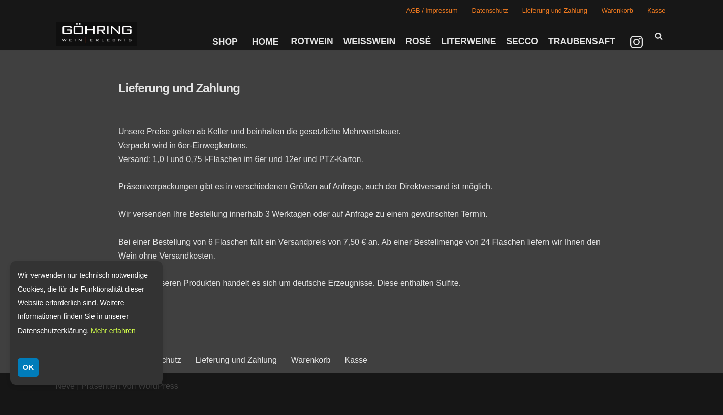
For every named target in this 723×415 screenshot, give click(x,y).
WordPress (158, 385)
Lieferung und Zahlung (554, 10)
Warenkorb (617, 10)
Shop (225, 42)
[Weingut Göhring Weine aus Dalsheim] (96, 34)
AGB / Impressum (432, 10)
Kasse (656, 10)
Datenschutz (490, 10)
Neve (65, 385)
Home (265, 42)
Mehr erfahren (113, 331)
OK (28, 367)
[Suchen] (659, 36)
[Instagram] (637, 41)
